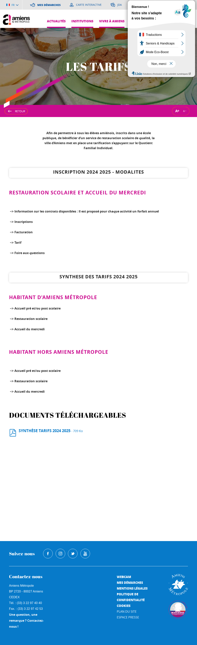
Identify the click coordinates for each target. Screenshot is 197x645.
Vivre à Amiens (111, 21)
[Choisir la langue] (12, 5)
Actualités (56, 21)
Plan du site (127, 611)
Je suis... (187, 30)
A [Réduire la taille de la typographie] (184, 111)
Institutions (82, 21)
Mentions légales (132, 588)
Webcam (124, 577)
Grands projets (143, 21)
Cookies (123, 605)
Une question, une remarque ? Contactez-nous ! (26, 620)
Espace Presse (128, 617)
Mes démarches (130, 582)
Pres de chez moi (177, 21)
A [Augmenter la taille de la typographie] (176, 111)
